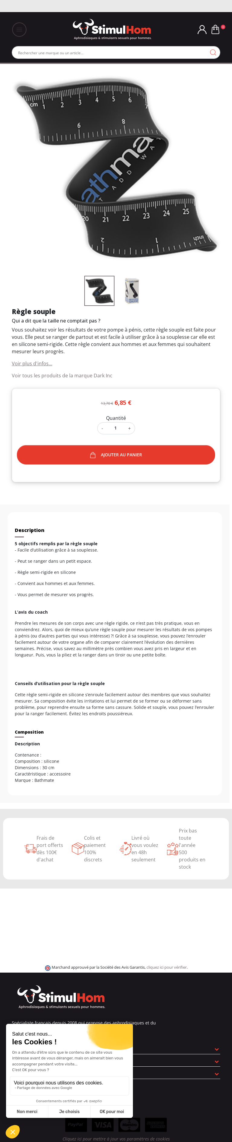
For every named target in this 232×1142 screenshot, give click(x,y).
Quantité (116, 418)
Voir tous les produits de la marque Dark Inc (62, 375)
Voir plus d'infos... (32, 363)
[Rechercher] (116, 52)
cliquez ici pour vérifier (167, 967)
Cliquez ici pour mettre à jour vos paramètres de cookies (116, 1139)
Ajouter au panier (116, 455)
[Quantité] (115, 428)
